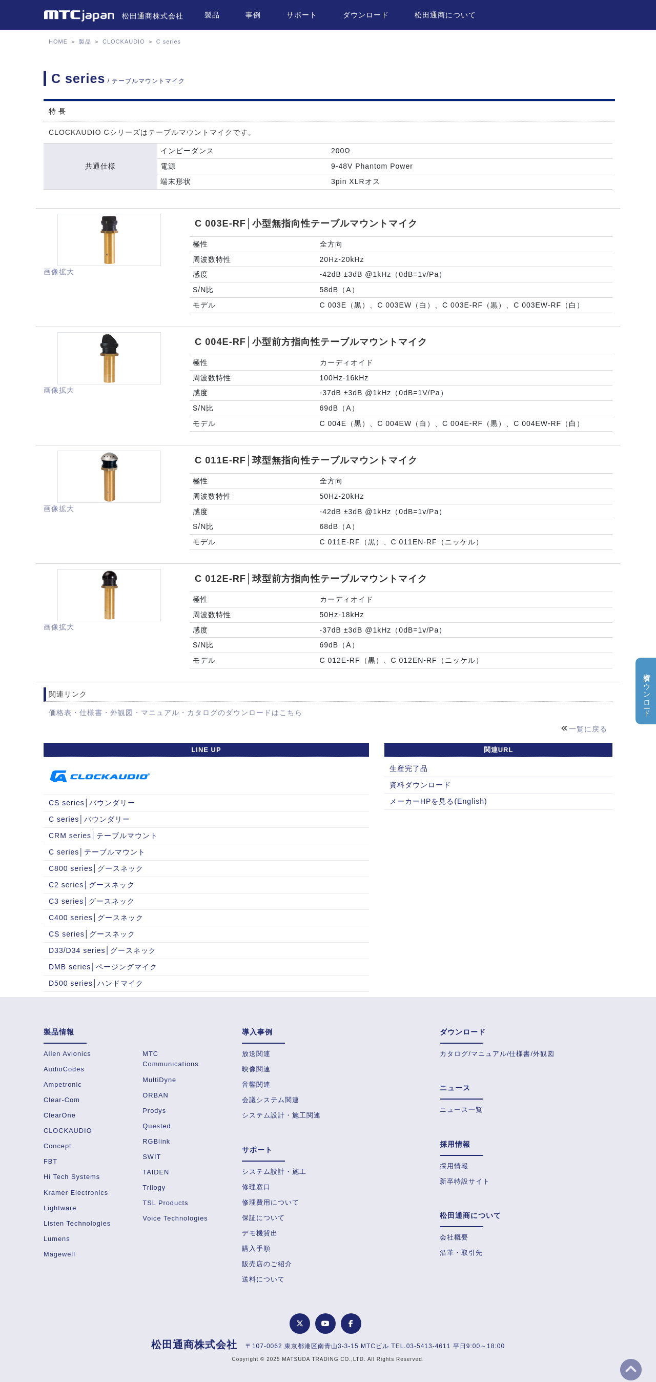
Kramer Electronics (76, 1192)
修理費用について (270, 1202)
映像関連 (256, 1069)
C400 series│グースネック (96, 917)
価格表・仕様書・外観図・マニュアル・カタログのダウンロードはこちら (175, 712)
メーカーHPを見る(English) (438, 801)
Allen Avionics (67, 1054)
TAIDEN (155, 1172)
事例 (253, 15)
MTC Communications (170, 1059)
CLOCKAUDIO (123, 41)
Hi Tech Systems (72, 1177)
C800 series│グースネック (96, 868)
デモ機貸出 (260, 1233)
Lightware (60, 1208)
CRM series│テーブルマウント (103, 835)
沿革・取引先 (461, 1252)
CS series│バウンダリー (92, 803)
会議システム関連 (270, 1100)
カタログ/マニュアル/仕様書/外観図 (497, 1054)
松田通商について (445, 15)
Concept (58, 1146)
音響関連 (256, 1084)
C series (168, 41)
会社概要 (454, 1237)
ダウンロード (366, 15)
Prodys (154, 1110)
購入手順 (256, 1248)
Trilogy (154, 1187)
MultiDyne (159, 1080)
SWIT (151, 1157)
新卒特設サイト (465, 1181)
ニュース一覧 (461, 1109)
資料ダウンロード (420, 785)
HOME (58, 41)
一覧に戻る (588, 729)
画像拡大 (59, 272)
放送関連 (256, 1054)
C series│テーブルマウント (97, 852)
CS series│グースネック (92, 934)
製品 (212, 15)
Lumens (57, 1239)
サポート (301, 15)
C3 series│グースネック (92, 901)
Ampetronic (63, 1084)
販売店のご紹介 (267, 1264)
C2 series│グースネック (92, 885)
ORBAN (155, 1095)
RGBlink (156, 1141)
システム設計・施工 (274, 1171)
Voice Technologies (175, 1218)
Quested (156, 1126)
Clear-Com (62, 1100)
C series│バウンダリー (89, 819)
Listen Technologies (77, 1223)
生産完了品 (408, 768)
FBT (50, 1161)
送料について (263, 1279)
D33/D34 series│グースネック (102, 950)
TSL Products (165, 1203)
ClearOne (60, 1115)
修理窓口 (256, 1187)
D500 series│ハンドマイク (96, 983)
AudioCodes (64, 1069)
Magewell (59, 1254)
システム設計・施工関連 (281, 1115)
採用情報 (454, 1166)
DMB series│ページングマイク (103, 967)
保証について (263, 1218)
